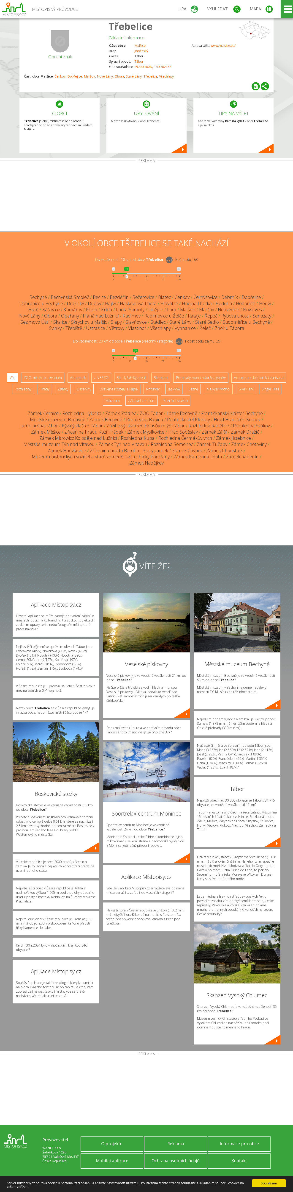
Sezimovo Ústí (35, 322)
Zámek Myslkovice (145, 432)
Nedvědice (228, 309)
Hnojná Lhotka (197, 303)
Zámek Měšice (46, 432)
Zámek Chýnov (187, 450)
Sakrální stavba (175, 400)
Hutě (33, 309)
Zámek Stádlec (120, 413)
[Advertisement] (146, 197)
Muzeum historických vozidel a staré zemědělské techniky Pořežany (101, 457)
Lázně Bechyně (182, 413)
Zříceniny (83, 389)
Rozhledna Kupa (138, 438)
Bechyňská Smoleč (70, 297)
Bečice (99, 297)
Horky (265, 303)
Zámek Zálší (214, 432)
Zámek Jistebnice (233, 438)
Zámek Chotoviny (249, 444)
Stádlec (158, 322)
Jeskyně (174, 389)
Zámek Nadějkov (146, 463)
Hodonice (245, 303)
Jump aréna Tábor (39, 426)
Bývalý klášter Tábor (82, 426)
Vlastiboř (137, 328)
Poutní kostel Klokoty (188, 419)
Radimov (132, 316)
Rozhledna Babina (144, 419)
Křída (106, 309)
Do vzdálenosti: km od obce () (123, 341)
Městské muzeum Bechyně (57, 419)
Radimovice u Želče (164, 316)
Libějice (155, 309)
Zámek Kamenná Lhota (198, 457)
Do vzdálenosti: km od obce (129, 259)
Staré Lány (134, 76)
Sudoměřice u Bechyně (246, 322)
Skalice (60, 322)
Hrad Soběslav (183, 432)
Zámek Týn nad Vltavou (122, 444)
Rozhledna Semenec (172, 444)
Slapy (116, 322)
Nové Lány (105, 76)
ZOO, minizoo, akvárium (43, 377)
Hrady (44, 389)
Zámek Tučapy (212, 444)
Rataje (194, 316)
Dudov (94, 303)
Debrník (229, 297)
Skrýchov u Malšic (89, 322)
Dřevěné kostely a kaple (118, 389)
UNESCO (101, 377)
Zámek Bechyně (105, 419)
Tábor (138, 61)
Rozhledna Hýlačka (81, 413)
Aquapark (78, 377)
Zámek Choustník (224, 450)
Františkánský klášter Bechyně (232, 413)
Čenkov (59, 76)
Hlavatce (169, 303)
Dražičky (75, 303)
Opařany (70, 316)
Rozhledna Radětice (209, 426)
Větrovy (116, 328)
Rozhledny (22, 389)
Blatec (164, 297)
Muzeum (112, 400)
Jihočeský (141, 51)
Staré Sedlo (207, 322)
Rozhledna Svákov (251, 426)
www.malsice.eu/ (223, 45)
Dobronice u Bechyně (41, 303)
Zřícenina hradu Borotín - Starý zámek (129, 450)
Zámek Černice (43, 413)
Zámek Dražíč (245, 432)
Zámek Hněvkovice (67, 450)
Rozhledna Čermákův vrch (185, 438)
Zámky (63, 389)
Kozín (91, 309)
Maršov (89, 76)
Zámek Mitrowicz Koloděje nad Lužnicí (78, 438)
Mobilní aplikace (112, 1160)
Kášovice (51, 309)
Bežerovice (143, 297)
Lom (171, 309)
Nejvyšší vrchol (218, 389)
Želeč (205, 328)
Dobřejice (74, 76)
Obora (119, 76)
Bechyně (38, 297)
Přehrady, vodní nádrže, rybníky (201, 377)
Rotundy (153, 389)
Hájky (110, 303)
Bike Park (245, 389)
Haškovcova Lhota (138, 303)
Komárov (73, 309)
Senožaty (262, 316)
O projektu (112, 1143)
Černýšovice (205, 297)
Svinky (55, 328)
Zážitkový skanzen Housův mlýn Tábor (146, 426)
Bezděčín (119, 297)
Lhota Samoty (130, 309)
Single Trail (270, 389)
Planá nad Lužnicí (101, 316)
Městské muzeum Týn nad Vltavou (59, 444)
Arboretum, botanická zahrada (258, 377)
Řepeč (211, 316)
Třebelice (130, 26)
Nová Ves (252, 309)
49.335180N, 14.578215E (152, 66)
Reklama (175, 1143)
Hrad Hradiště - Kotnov (237, 419)
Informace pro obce (239, 1143)
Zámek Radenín (242, 457)
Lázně (193, 389)
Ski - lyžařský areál (131, 377)
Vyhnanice (185, 328)
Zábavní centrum (141, 400)
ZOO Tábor (151, 413)
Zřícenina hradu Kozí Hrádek (94, 432)
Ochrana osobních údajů (176, 1160)
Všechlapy (166, 76)
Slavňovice (136, 322)
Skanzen (161, 377)
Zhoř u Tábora (229, 328)
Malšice (140, 45)
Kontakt (239, 1160)
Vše (12, 377)
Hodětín (224, 303)
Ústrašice (95, 328)
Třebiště (73, 328)
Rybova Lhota (235, 316)
